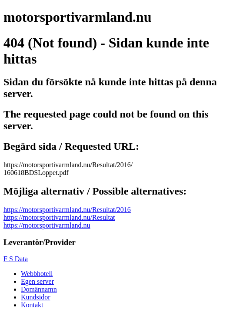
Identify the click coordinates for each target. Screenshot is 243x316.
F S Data (15, 258)
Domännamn (39, 289)
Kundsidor (35, 297)
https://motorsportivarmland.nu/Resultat (59, 217)
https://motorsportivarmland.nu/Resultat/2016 (67, 209)
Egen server (37, 281)
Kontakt (32, 305)
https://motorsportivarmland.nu (46, 225)
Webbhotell (37, 273)
